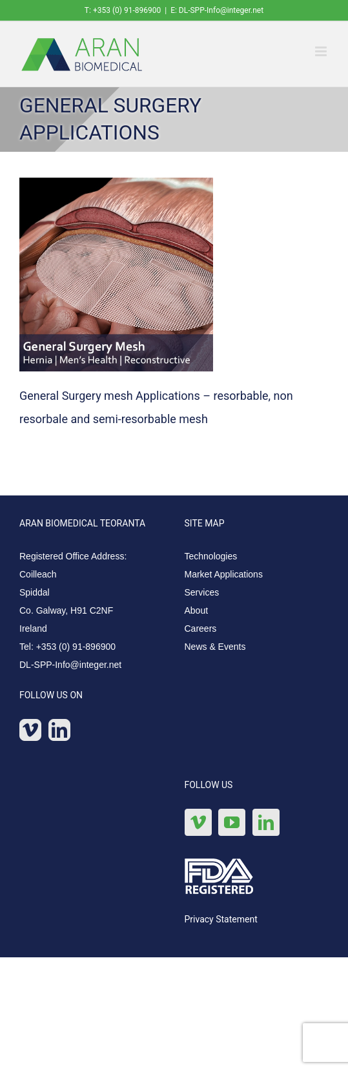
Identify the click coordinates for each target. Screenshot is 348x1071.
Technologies (211, 556)
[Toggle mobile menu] (322, 51)
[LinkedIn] (59, 730)
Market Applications (224, 574)
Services (202, 592)
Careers (201, 628)
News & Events (215, 646)
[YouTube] (231, 822)
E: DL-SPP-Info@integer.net (216, 10)
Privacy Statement (221, 919)
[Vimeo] (30, 730)
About (197, 610)
